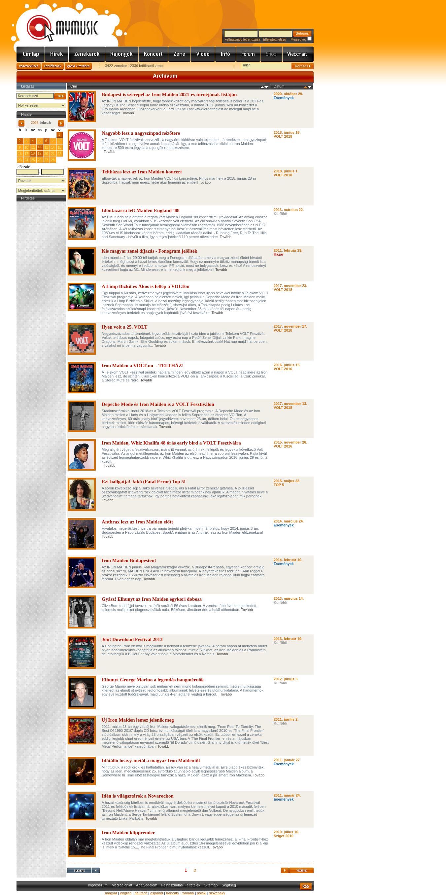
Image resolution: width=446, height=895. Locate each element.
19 (39, 153)
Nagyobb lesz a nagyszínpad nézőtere (141, 133)
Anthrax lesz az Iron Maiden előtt (137, 521)
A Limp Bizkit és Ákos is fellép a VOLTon (145, 286)
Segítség (229, 885)
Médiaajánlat (122, 885)
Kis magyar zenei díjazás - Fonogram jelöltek (149, 251)
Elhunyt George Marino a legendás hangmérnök (153, 679)
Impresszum (98, 885)
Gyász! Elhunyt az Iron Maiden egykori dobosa (152, 599)
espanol (156, 893)
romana (188, 893)
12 (39, 147)
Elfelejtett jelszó (274, 39)
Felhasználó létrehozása (242, 39)
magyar (111, 893)
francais (172, 893)
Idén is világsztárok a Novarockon (138, 796)
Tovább (128, 113)
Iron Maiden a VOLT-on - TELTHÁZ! (143, 365)
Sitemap (211, 885)
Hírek (57, 54)
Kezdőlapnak (53, 66)
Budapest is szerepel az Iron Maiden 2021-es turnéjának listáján (169, 94)
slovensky (217, 893)
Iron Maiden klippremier (128, 832)
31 (52, 134)
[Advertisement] (41, 302)
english (126, 893)
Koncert (153, 54)
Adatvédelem (146, 885)
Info (225, 54)
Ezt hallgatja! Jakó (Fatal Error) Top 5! (144, 481)
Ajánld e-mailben (78, 66)
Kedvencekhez (29, 66)
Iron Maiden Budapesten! (129, 560)
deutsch (141, 893)
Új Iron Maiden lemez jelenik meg (138, 720)
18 (33, 153)
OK (60, 96)
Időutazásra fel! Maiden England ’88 (141, 210)
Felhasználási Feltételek (180, 885)
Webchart (298, 54)
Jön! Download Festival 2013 (132, 639)
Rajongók (122, 54)
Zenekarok (87, 54)
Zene (179, 54)
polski (201, 893)
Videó (203, 54)
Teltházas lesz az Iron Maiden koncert (142, 171)
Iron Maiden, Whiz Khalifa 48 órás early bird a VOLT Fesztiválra (171, 443)
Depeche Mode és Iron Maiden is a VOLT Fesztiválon (158, 404)
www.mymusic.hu (57, 21)
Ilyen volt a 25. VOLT (124, 327)
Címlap (31, 54)
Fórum (248, 54)
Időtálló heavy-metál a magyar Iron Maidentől (151, 760)
